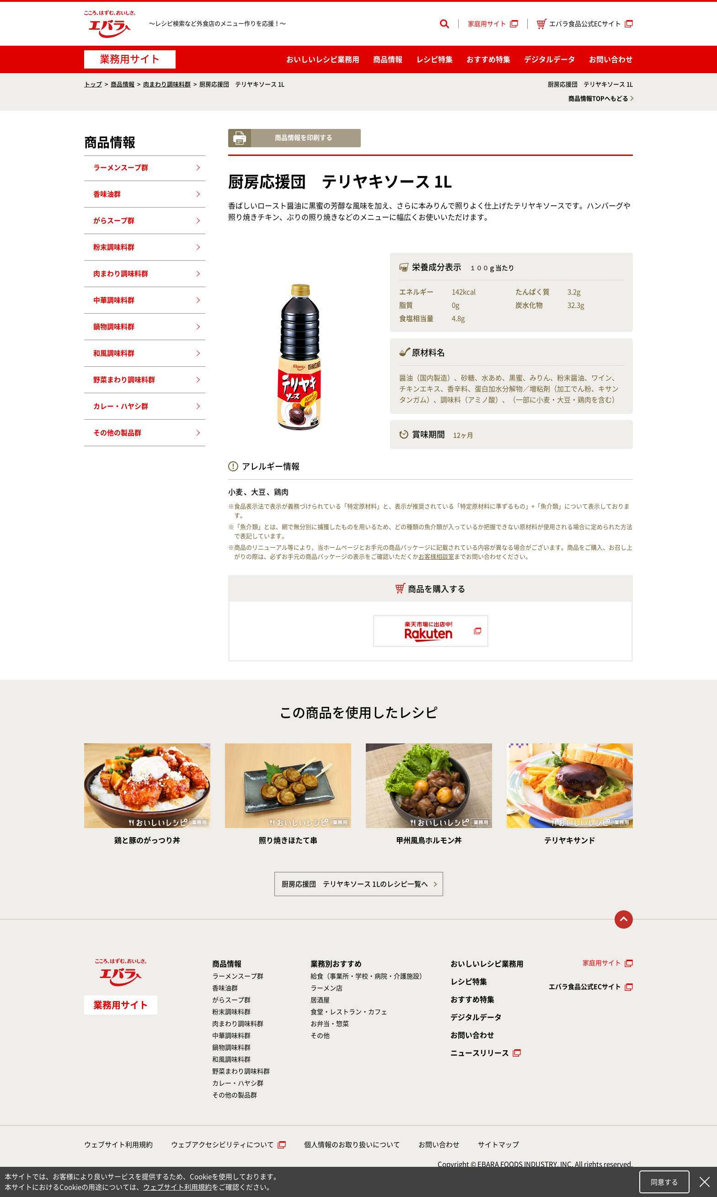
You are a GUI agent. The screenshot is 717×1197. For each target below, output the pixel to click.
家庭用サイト (487, 24)
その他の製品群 (117, 432)
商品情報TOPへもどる (598, 99)
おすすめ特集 (488, 59)
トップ (93, 84)
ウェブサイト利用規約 (118, 1144)
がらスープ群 (113, 220)
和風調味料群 (113, 353)
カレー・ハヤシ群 (120, 406)
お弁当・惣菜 (329, 1024)
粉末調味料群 (113, 247)
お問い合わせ (611, 59)
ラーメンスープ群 (120, 167)
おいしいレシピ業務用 (487, 963)
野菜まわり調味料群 (124, 379)
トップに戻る (624, 919)
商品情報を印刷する (303, 137)
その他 (320, 1035)
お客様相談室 (436, 557)
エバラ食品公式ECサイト (579, 24)
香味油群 (107, 194)
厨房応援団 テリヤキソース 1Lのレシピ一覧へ (355, 884)
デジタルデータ (549, 59)
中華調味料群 (113, 300)
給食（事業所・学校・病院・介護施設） (368, 976)
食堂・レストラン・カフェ (348, 1012)
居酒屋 (320, 1000)
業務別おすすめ (336, 963)
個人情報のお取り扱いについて (352, 1144)
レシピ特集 (434, 59)
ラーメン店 (326, 988)
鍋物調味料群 (113, 326)
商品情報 (387, 59)
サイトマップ (498, 1144)
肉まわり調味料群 (167, 84)
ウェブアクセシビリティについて (222, 1144)
